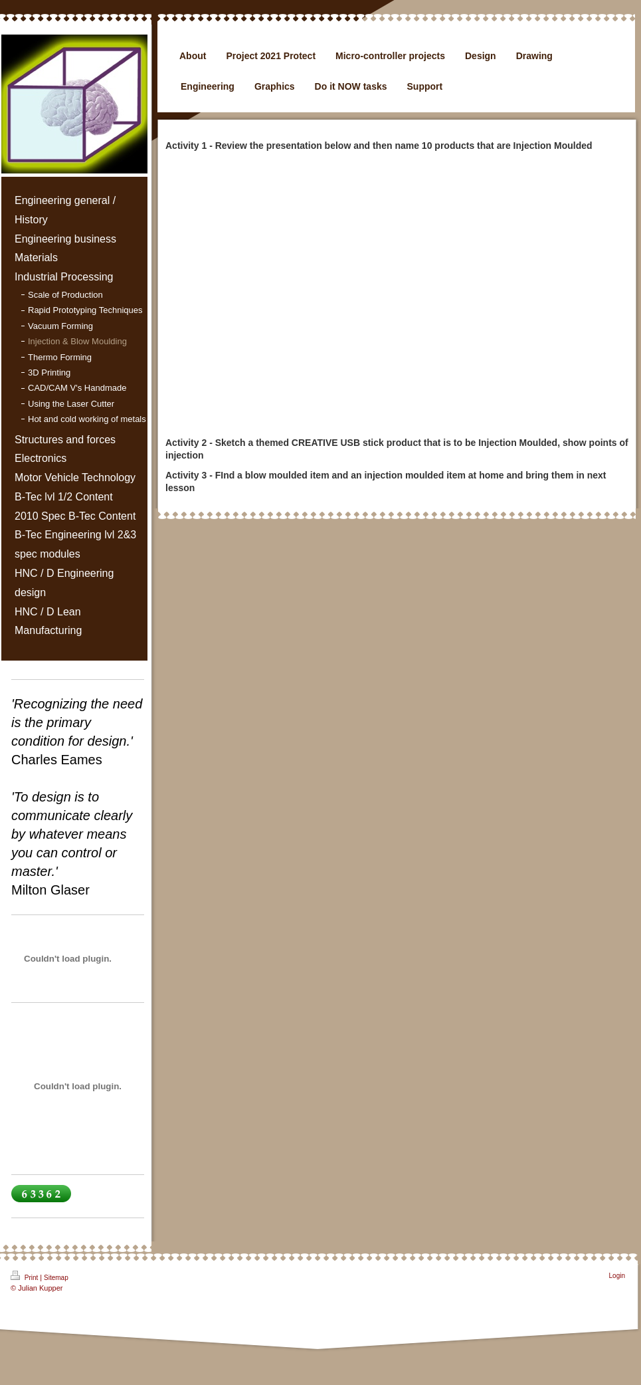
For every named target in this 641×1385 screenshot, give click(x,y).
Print (25, 1276)
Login (617, 1275)
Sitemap (56, 1277)
